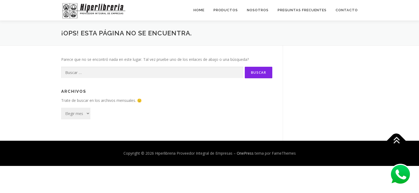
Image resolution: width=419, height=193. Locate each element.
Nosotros (258, 10)
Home (198, 10)
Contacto (347, 10)
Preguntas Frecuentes (302, 10)
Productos (226, 10)
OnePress (245, 152)
